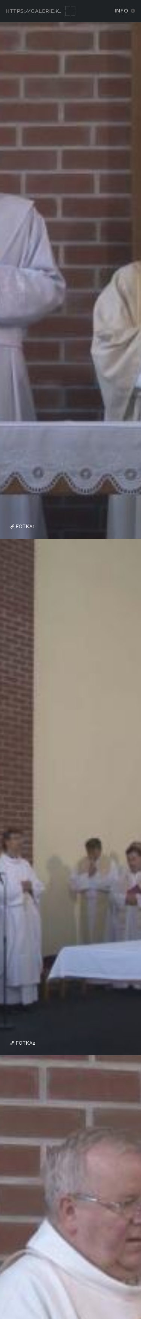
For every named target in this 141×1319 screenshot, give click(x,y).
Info (121, 11)
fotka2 (24, 1043)
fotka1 (24, 526)
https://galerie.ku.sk (39, 11)
